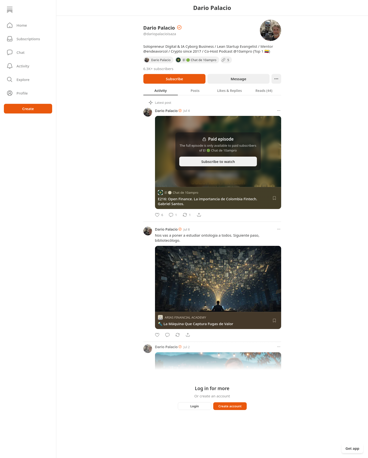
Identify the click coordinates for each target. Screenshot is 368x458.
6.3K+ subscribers (158, 68)
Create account (230, 406)
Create (28, 108)
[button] (28, 25)
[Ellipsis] (276, 79)
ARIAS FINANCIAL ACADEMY (185, 317)
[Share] (199, 215)
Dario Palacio (166, 110)
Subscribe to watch (218, 161)
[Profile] (28, 93)
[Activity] (28, 66)
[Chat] (28, 52)
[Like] (159, 215)
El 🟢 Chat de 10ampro (181, 192)
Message (238, 78)
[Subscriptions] (28, 39)
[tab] (160, 90)
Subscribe (174, 78)
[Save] (274, 198)
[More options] (279, 110)
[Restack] (187, 215)
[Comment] (173, 215)
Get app (352, 448)
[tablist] (212, 90)
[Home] (10, 10)
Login (194, 406)
